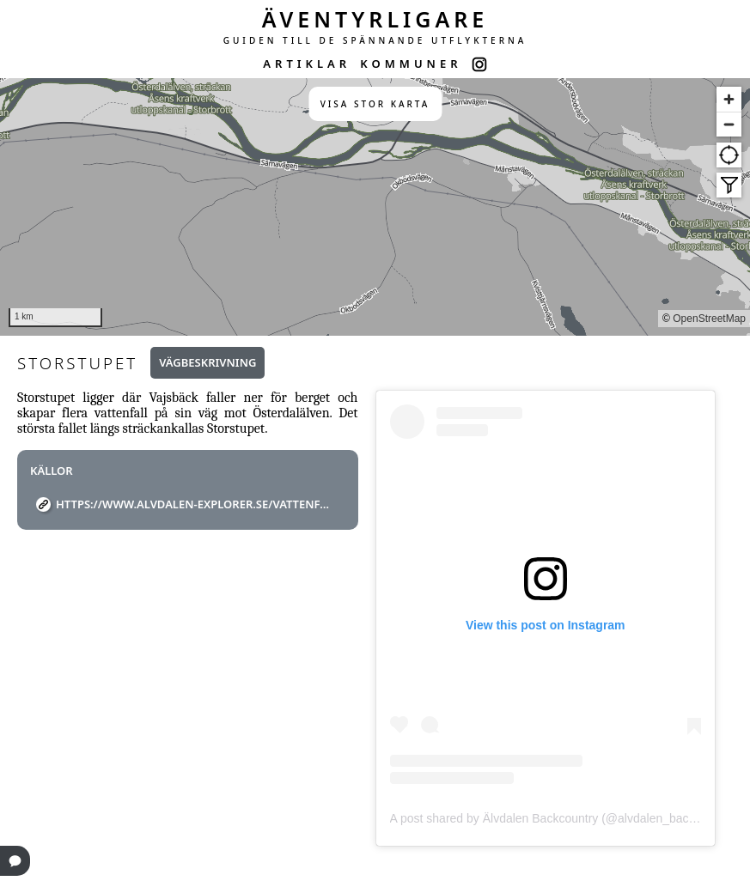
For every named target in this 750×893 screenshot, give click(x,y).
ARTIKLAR (307, 63)
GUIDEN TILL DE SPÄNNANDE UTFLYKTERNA (375, 40)
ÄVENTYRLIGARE (375, 18)
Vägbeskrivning (207, 362)
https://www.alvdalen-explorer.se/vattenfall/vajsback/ (194, 504)
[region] (375, 207)
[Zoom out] (728, 124)
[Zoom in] (728, 99)
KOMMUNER (410, 63)
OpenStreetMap (709, 319)
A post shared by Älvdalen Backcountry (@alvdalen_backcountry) (564, 818)
